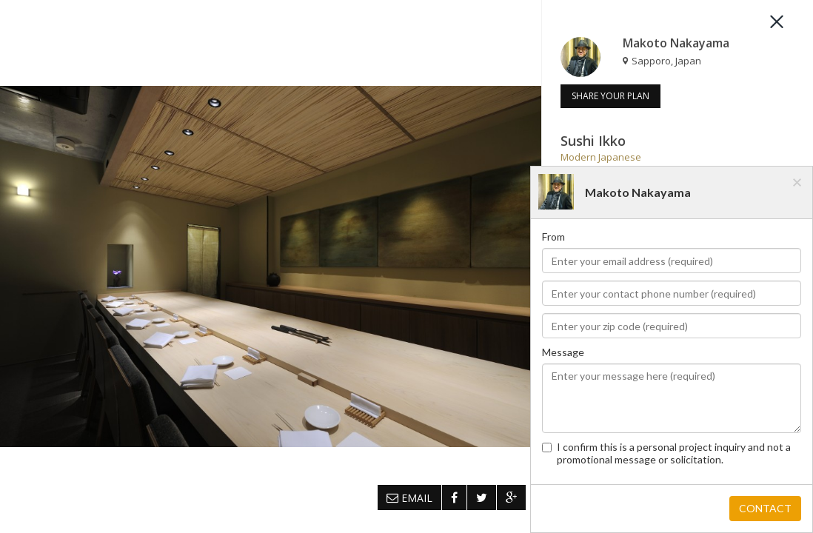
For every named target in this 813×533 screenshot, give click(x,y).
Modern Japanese (601, 157)
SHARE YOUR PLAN (610, 96)
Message (563, 352)
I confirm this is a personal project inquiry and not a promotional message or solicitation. (666, 453)
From (553, 236)
